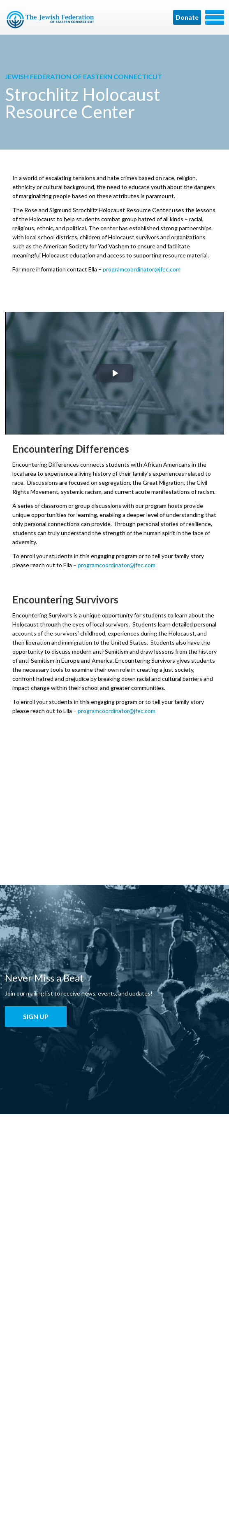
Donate (187, 17)
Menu (214, 17)
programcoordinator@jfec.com (141, 269)
